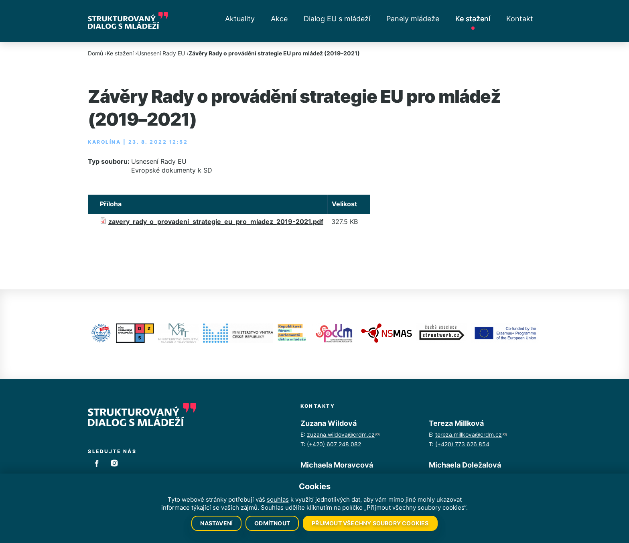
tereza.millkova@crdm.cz (471, 434)
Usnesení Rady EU (161, 53)
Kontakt (519, 18)
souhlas (278, 499)
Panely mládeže (412, 18)
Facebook (97, 463)
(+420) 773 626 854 (462, 444)
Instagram (114, 463)
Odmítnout (272, 523)
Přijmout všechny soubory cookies (370, 523)
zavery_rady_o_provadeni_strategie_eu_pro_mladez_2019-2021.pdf (215, 222)
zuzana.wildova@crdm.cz (343, 434)
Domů (95, 53)
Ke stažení (472, 18)
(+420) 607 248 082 (334, 444)
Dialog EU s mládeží (337, 18)
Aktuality (240, 18)
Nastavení (216, 523)
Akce (279, 18)
